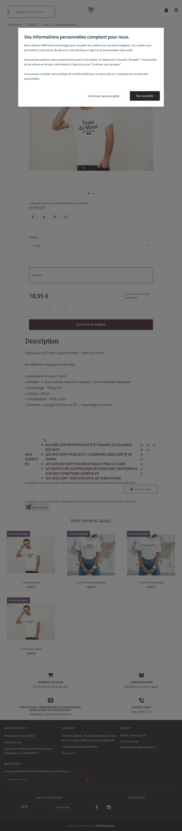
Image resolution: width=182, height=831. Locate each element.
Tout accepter (145, 96)
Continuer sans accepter (104, 96)
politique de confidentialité (73, 74)
